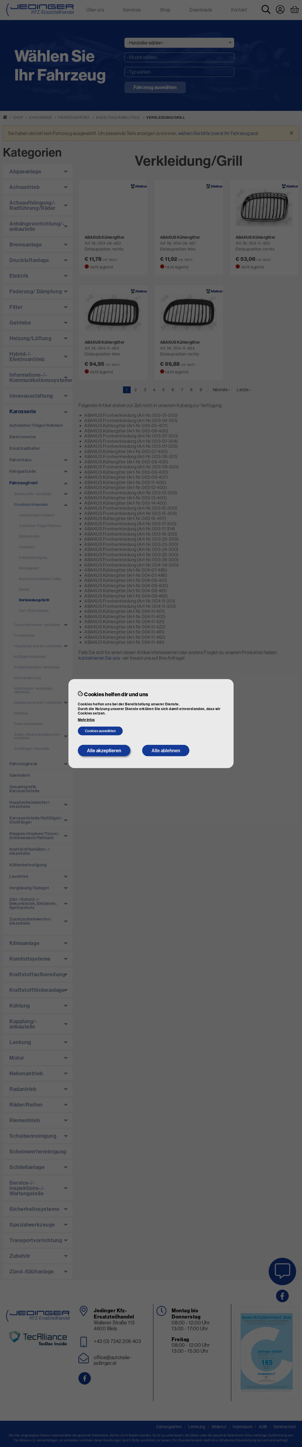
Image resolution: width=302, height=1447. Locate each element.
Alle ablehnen (166, 750)
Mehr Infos (86, 720)
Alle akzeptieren (104, 750)
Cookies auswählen (100, 731)
